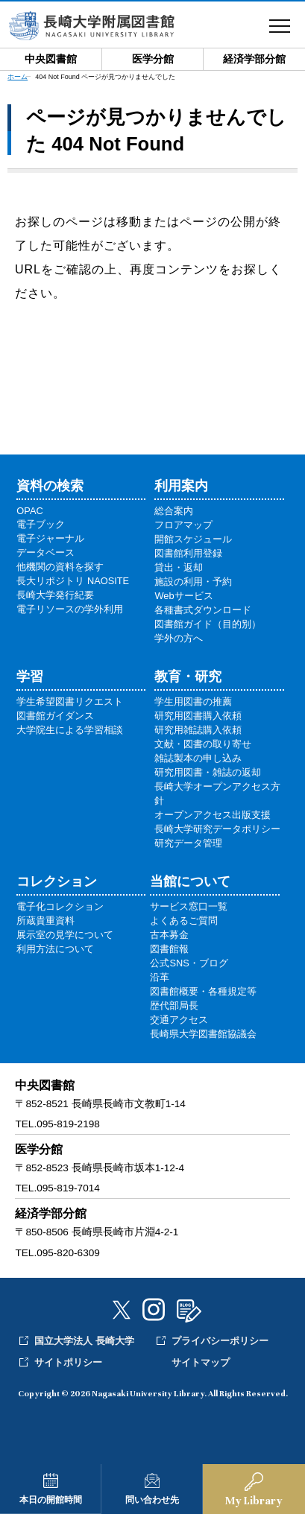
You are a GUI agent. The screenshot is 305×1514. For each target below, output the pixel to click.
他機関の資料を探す (60, 566)
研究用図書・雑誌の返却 (207, 772)
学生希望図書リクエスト (69, 701)
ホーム (17, 76)
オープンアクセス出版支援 (212, 814)
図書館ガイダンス (55, 715)
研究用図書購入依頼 (198, 715)
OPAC (29, 510)
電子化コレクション (60, 906)
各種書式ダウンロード (202, 609)
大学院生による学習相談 (69, 729)
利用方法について (55, 948)
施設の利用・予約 (193, 581)
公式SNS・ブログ (188, 963)
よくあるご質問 (184, 920)
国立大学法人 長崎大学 (84, 1340)
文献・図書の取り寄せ (202, 744)
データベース (45, 552)
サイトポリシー (68, 1362)
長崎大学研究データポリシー (217, 828)
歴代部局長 (174, 1005)
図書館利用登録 (188, 553)
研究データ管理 (188, 843)
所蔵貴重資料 (45, 920)
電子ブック (40, 524)
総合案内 (173, 510)
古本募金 (169, 934)
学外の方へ (178, 638)
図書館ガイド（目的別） (207, 624)
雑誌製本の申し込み (198, 758)
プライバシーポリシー (220, 1340)
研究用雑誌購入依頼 (198, 729)
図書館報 (169, 948)
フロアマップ (183, 524)
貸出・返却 (178, 567)
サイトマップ (201, 1362)
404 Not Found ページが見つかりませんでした (105, 76)
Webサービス (183, 595)
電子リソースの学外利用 (69, 609)
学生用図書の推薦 (193, 701)
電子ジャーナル (50, 538)
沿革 (159, 977)
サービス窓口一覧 (188, 906)
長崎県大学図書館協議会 (203, 1033)
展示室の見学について (64, 934)
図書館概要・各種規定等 (203, 991)
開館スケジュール (193, 539)
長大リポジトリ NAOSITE (72, 580)
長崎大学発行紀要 (55, 595)
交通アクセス (179, 1019)
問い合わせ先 (152, 1500)
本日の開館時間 (50, 1500)
